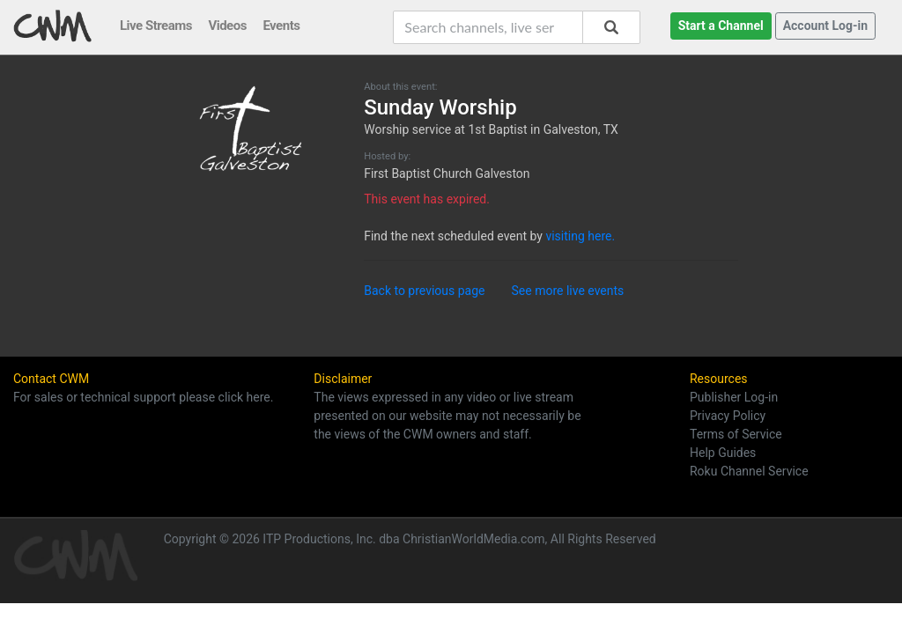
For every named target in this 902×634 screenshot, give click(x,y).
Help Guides (723, 453)
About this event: (400, 86)
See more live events (568, 291)
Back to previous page (424, 291)
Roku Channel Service (749, 471)
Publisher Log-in (734, 397)
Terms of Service (736, 434)
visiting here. (580, 236)
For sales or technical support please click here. (143, 397)
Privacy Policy (727, 416)
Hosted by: (387, 156)
